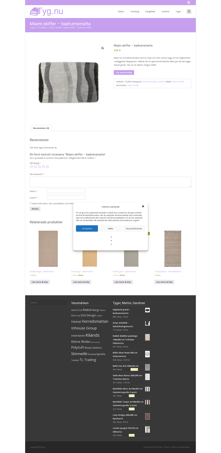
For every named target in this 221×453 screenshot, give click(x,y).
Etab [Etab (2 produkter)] (78, 315)
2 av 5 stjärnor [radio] (35, 166)
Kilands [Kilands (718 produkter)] (93, 335)
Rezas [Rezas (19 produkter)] (88, 347)
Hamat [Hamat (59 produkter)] (76, 321)
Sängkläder (150, 14)
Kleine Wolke (178, 81)
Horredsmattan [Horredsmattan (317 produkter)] (95, 321)
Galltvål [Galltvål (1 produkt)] (99, 316)
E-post (33, 197)
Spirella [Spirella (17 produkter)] (100, 354)
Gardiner (166, 14)
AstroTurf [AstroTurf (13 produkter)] (76, 310)
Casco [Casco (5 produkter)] (102, 310)
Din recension (37, 174)
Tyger (178, 14)
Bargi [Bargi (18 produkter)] (96, 310)
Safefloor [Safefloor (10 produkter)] (97, 347)
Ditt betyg (35, 163)
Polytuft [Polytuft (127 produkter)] (77, 347)
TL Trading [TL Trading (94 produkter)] (88, 360)
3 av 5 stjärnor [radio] (39, 166)
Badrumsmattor (150, 81)
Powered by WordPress (153, 447)
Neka (110, 228)
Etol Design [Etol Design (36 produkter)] (88, 315)
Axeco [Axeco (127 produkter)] (87, 309)
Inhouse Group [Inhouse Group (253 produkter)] (84, 328)
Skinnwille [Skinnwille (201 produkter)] (79, 353)
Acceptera (87, 228)
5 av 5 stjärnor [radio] (47, 166)
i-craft (172, 447)
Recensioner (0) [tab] (41, 128)
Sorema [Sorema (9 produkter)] (92, 354)
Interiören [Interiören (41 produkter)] (78, 336)
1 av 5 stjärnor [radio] (31, 166)
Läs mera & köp (124, 72)
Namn (33, 191)
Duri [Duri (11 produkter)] (73, 315)
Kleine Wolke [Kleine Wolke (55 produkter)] (80, 342)
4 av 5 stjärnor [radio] (43, 166)
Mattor (121, 14)
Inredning (135, 14)
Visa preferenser (134, 228)
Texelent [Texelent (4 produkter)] (75, 360)
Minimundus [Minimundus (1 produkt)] (95, 342)
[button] (143, 206)
